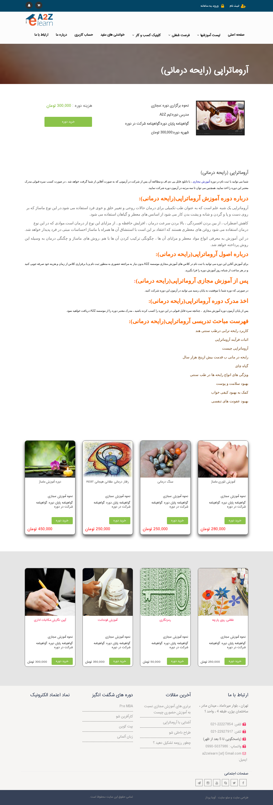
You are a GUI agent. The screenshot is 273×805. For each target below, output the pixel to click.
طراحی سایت (240, 797)
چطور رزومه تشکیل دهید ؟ (172, 743)
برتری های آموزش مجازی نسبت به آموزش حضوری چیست (167, 709)
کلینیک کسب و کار (146, 35)
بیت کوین (126, 727)
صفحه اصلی (236, 35)
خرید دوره (68, 121)
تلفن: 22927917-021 (226, 732)
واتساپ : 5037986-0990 (223, 747)
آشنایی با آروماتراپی (177, 723)
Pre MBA (126, 706)
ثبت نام (234, 6)
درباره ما (61, 35)
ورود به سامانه (210, 6)
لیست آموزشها (208, 35)
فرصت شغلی (179, 35)
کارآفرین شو (124, 717)
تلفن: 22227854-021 (225, 724)
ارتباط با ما (41, 35)
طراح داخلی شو (180, 733)
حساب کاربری (83, 35)
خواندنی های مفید (113, 35)
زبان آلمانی (125, 737)
